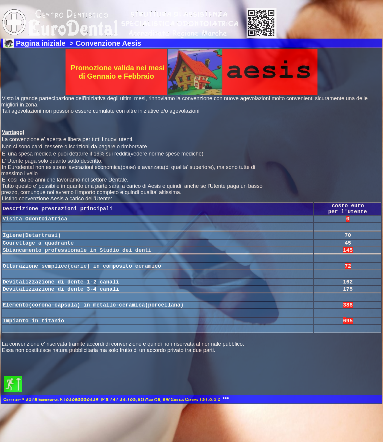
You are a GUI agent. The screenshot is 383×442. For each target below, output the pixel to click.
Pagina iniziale (41, 43)
